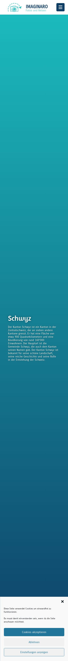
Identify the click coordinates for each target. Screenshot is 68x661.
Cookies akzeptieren (34, 632)
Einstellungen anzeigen (34, 652)
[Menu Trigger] (60, 7)
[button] (62, 601)
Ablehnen (34, 642)
